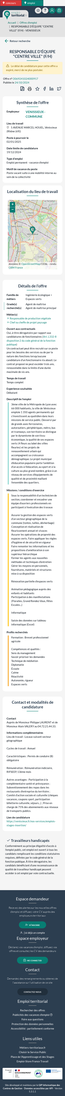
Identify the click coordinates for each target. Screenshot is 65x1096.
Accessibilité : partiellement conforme (32, 1028)
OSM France (16, 267)
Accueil (12, 22)
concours (9, 3)
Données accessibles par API (38, 1088)
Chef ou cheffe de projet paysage (27, 322)
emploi (29, 3)
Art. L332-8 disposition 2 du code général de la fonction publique (32, 340)
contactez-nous (32, 991)
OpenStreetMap (30, 263)
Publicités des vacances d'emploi (31, 1014)
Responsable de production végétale (29, 318)
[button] (32, 230)
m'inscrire (32, 924)
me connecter (32, 960)
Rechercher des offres (32, 1010)
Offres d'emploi (28, 22)
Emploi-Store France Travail (32, 1061)
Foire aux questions (32, 1019)
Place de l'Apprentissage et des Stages (32, 1056)
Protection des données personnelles (32, 1024)
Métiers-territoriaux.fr (33, 1047)
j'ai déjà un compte (32, 932)
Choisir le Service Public (32, 1052)
